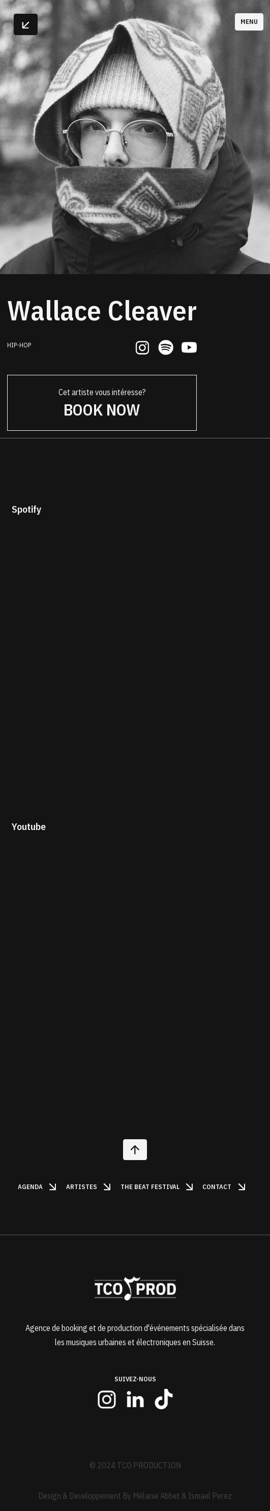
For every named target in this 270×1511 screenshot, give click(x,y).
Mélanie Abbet (156, 1496)
